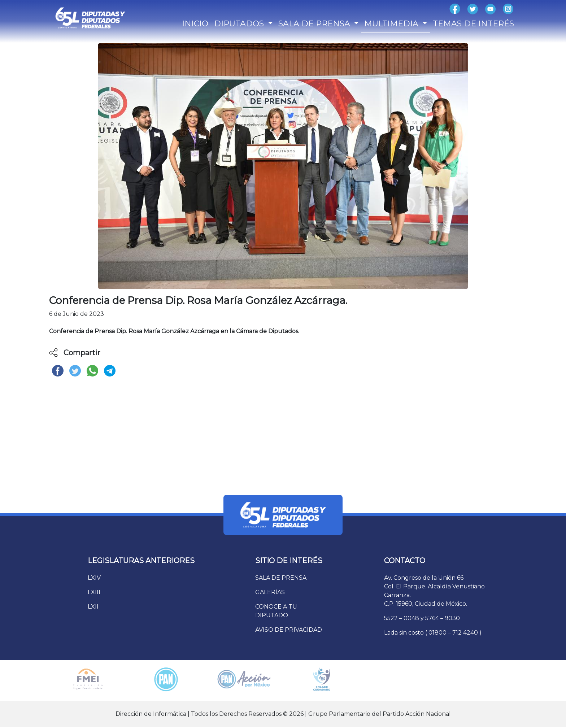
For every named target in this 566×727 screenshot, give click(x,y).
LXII (93, 606)
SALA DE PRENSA (280, 577)
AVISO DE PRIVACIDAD (288, 629)
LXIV (94, 577)
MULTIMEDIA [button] (392, 24)
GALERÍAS (270, 592)
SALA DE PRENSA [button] (315, 24)
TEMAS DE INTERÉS (473, 24)
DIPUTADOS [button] (240, 24)
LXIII (94, 592)
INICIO (195, 24)
